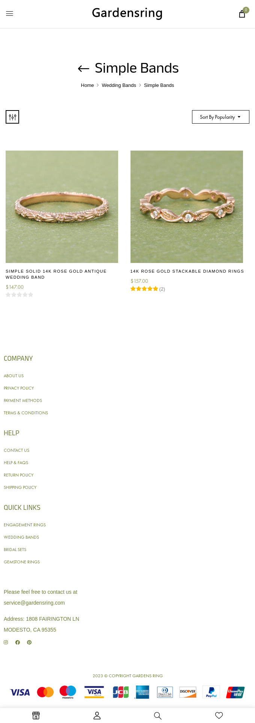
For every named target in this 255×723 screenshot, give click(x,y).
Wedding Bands (119, 85)
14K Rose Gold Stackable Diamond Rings (187, 271)
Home (87, 85)
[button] (242, 14)
